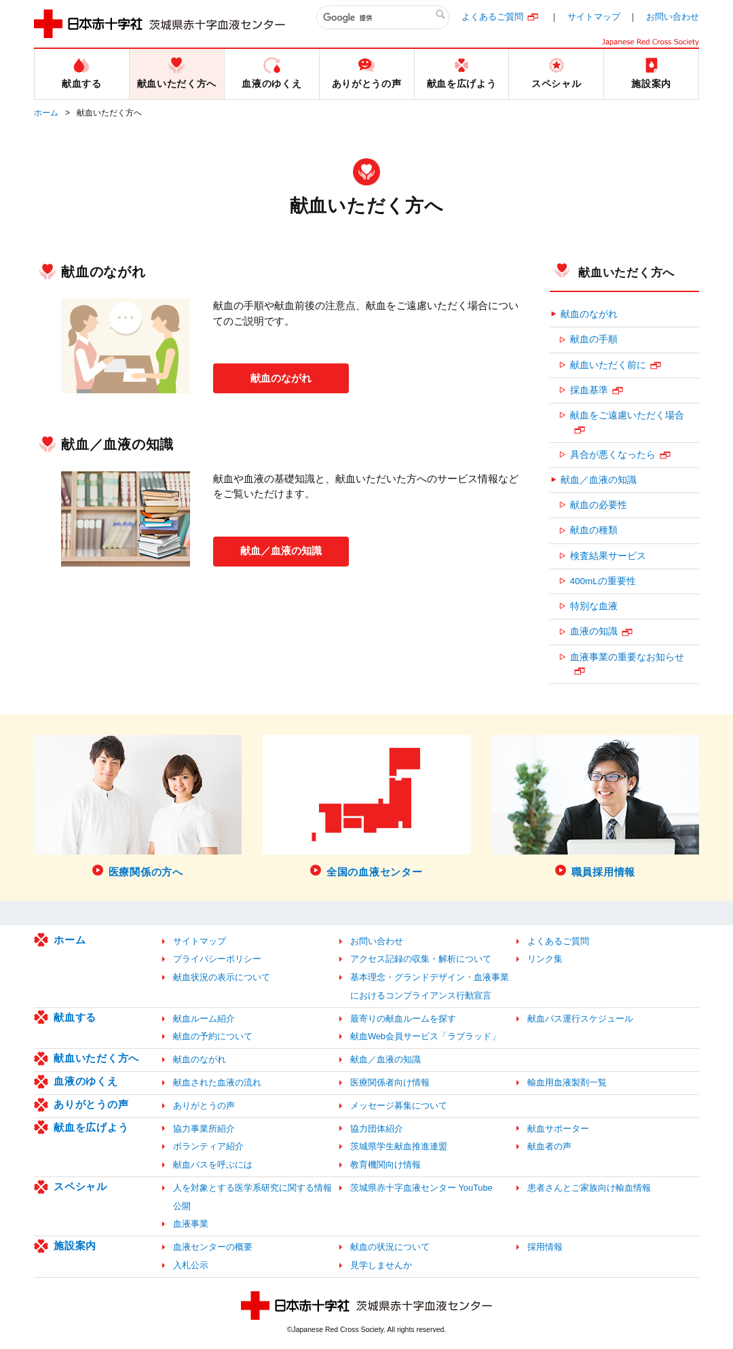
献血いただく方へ (626, 272)
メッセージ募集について (398, 1105)
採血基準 (589, 390)
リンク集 (545, 959)
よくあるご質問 (492, 17)
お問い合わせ (672, 17)
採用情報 (545, 1247)
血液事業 (190, 1224)
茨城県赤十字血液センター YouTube (421, 1188)
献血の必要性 (598, 505)
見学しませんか (381, 1265)
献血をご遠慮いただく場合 (627, 415)
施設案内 (75, 1245)
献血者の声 (549, 1146)
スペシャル (80, 1186)
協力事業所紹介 (204, 1128)
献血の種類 (594, 530)
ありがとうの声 (91, 1104)
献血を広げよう (91, 1127)
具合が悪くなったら (613, 455)
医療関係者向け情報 (390, 1082)
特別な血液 (594, 606)
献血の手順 (594, 339)
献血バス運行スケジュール (580, 1018)
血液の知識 (594, 631)
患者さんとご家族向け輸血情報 (589, 1188)
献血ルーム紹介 (204, 1018)
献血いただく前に (608, 365)
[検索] (383, 18)
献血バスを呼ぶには (212, 1164)
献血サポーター (558, 1128)
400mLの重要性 (603, 581)
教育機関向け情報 (385, 1164)
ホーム (46, 113)
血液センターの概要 (212, 1247)
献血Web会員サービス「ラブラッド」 (425, 1036)
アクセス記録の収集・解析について (420, 959)
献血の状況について (390, 1247)
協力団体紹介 (376, 1128)
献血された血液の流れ (217, 1082)
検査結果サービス (608, 556)
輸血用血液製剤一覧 (567, 1082)
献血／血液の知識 (281, 550)
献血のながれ (281, 377)
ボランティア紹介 (208, 1146)
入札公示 (190, 1265)
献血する (75, 1017)
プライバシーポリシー (217, 959)
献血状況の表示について (221, 977)
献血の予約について (212, 1036)
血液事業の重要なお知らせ (627, 657)
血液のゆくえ (86, 1081)
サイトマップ (593, 17)
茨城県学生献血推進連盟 (398, 1146)
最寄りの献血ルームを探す (403, 1018)
